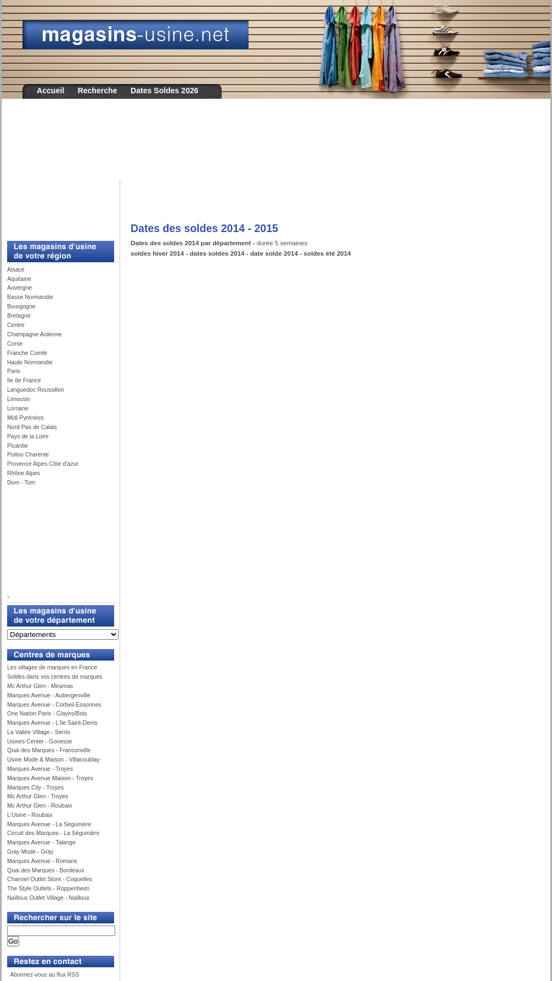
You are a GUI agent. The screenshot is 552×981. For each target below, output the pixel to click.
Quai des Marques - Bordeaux (46, 870)
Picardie (17, 445)
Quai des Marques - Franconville (49, 750)
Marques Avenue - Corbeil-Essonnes (54, 704)
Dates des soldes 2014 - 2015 (204, 228)
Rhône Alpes (23, 473)
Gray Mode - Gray (30, 851)
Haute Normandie (30, 362)
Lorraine (18, 408)
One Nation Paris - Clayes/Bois (47, 713)
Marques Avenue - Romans (42, 861)
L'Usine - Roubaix (30, 814)
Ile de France (24, 380)
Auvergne (19, 287)
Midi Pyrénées (25, 417)
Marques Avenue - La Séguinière (49, 824)
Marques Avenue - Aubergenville (49, 695)
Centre (16, 325)
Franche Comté (27, 352)
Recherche (97, 90)
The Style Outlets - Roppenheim (48, 888)
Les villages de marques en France (52, 667)
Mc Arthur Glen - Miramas (40, 686)
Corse (14, 343)
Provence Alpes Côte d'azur (42, 463)
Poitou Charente (28, 454)
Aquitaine (19, 278)
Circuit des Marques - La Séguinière (53, 833)
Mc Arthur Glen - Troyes (37, 796)
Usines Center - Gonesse (39, 741)
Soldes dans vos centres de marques (55, 676)
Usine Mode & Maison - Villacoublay (53, 759)
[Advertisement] (276, 146)
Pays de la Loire (28, 436)
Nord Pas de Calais (32, 427)
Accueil (50, 90)
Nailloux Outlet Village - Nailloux (48, 897)
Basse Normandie (30, 297)
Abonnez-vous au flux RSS (44, 974)
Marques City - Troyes (35, 787)
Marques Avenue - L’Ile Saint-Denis (52, 722)
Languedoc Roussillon (35, 389)
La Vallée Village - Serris (38, 732)
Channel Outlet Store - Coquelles (49, 879)
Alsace (16, 269)
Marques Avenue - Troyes (40, 768)
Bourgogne (21, 306)
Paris (13, 371)
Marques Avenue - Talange (41, 842)
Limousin (18, 399)
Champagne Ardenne (34, 334)
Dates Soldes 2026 (165, 90)
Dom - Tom (21, 482)
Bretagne (19, 315)
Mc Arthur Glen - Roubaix (39, 805)
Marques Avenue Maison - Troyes (50, 778)
